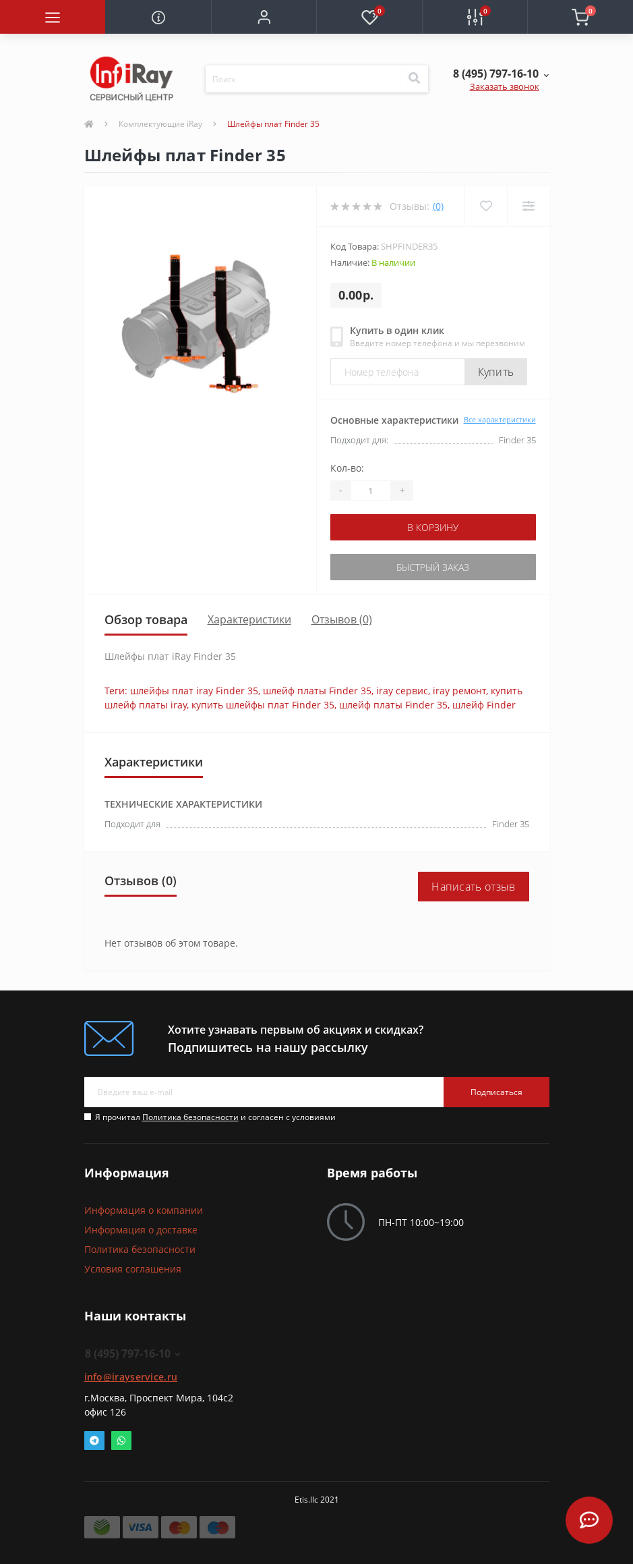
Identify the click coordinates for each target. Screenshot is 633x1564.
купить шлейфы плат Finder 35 (262, 704)
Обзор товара (145, 619)
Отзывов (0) (341, 619)
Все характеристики (500, 419)
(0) (438, 206)
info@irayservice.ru (131, 1376)
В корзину (432, 527)
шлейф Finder (484, 704)
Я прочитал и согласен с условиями (215, 1117)
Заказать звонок (504, 86)
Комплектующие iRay (160, 124)
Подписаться (496, 1092)
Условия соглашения (132, 1268)
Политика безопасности (190, 1117)
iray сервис (402, 690)
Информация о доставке (141, 1229)
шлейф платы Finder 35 (317, 690)
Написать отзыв (473, 886)
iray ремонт (459, 690)
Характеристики (249, 619)
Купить (496, 371)
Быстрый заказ (432, 567)
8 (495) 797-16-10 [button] (133, 1353)
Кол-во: (347, 468)
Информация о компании (143, 1210)
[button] (263, 17)
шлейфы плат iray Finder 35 (194, 690)
